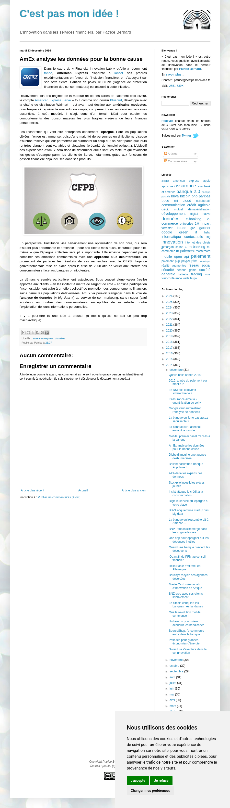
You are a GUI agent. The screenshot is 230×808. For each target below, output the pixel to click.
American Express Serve (53, 100)
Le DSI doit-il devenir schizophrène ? (182, 391)
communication (173, 205)
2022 (169, 319)
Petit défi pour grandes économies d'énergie (184, 641)
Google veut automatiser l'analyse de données (185, 410)
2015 (169, 359)
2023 (169, 313)
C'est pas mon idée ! (69, 13)
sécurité (167, 270)
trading (196, 274)
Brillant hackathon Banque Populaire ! (186, 465)
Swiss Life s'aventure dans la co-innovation (188, 651)
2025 (169, 302)
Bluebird (116, 100)
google (166, 232)
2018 (169, 342)
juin (172, 688)
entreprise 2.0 (189, 223)
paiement (200, 256)
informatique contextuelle (182, 237)
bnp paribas (201, 196)
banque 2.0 (188, 191)
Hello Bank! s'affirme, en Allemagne (184, 567)
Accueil (83, 490)
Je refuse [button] (161, 780)
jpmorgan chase (172, 247)
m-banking (197, 247)
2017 (169, 347)
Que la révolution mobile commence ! (184, 614)
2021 (169, 324)
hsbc (207, 232)
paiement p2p (170, 261)
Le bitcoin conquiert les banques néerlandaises (186, 604)
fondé (48, 73)
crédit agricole (198, 205)
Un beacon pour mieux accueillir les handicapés (186, 623)
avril (173, 700)
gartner (204, 228)
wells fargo (190, 278)
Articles (170, 153)
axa (200, 186)
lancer (119, 73)
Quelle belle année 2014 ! (185, 375)
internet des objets (197, 242)
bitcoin (185, 196)
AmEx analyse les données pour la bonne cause (186, 447)
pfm (194, 261)
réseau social (199, 265)
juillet (173, 683)
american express (43, 338)
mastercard (203, 251)
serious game (186, 270)
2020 (169, 330)
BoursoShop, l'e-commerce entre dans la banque (186, 632)
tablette (183, 274)
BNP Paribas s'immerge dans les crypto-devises (188, 530)
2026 (169, 296)
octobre (175, 665)
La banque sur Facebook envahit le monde (185, 428)
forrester (166, 228)
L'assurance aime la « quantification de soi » (185, 401)
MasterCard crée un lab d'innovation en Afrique (185, 586)
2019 (169, 336)
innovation (172, 241)
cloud (187, 201)
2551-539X (176, 86)
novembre (177, 660)
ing (208, 237)
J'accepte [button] (138, 780)
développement (173, 214)
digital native (200, 214)
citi (176, 201)
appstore (167, 186)
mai (172, 694)
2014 (169, 365)
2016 (169, 353)
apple (206, 180)
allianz (165, 180)
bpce (165, 201)
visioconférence (171, 278)
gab (192, 228)
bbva (175, 196)
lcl (186, 247)
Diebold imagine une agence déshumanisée (187, 456)
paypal (185, 261)
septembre (177, 671)
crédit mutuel (172, 209)
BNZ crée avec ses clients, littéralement (186, 595)
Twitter (186, 135)
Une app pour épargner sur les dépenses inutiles (189, 539)
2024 (169, 307)
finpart (205, 223)
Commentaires (175, 161)
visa (207, 274)
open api (181, 256)
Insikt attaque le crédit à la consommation (186, 493)
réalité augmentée (173, 265)
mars (173, 706)
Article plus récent (32, 490)
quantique (204, 261)
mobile (166, 256)
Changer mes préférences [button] (150, 791)
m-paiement (185, 251)
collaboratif (203, 201)
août (173, 677)
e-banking (193, 219)
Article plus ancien (134, 490)
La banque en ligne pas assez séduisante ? (188, 419)
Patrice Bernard (190, 69)
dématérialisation (199, 209)
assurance (185, 185)
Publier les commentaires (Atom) (59, 497)
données (60, 338)
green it (188, 232)
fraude (181, 228)
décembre (177, 370)
